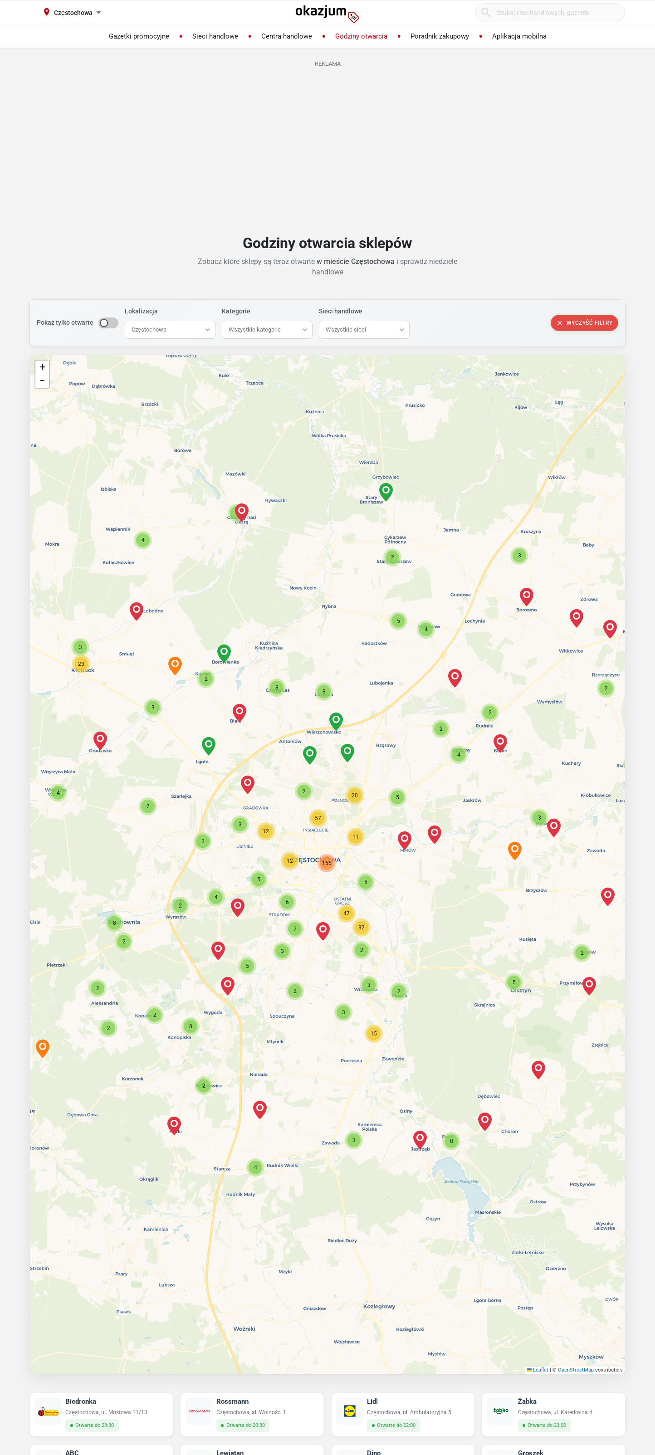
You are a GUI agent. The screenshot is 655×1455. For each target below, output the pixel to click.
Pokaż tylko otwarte (65, 322)
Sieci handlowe (340, 311)
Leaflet (538, 1370)
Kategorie (236, 311)
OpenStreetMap (576, 1370)
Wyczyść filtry (584, 323)
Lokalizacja (141, 311)
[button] (290, 861)
